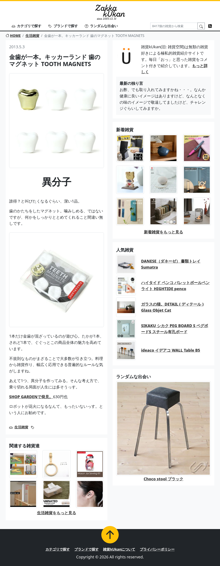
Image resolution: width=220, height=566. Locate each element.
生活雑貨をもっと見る (56, 512)
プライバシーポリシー (157, 549)
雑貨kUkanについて (119, 549)
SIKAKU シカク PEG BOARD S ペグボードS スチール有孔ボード (174, 329)
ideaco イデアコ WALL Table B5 (170, 350)
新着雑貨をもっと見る (163, 232)
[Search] (174, 26)
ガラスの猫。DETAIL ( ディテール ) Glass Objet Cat (172, 307)
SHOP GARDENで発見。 (31, 396)
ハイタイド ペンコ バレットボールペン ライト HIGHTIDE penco (175, 285)
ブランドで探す (63, 25)
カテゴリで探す (26, 25)
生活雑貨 (32, 35)
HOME (13, 35)
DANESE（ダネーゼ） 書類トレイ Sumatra (170, 264)
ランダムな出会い (101, 25)
